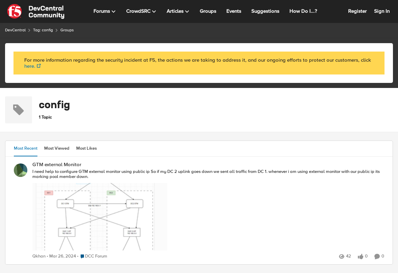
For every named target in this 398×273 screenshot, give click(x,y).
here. (29, 66)
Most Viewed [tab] (56, 148)
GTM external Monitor (56, 165)
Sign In (382, 11)
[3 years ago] (61, 256)
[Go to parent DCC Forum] (92, 256)
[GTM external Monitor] (208, 210)
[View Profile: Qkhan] (20, 170)
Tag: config (43, 30)
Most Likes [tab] (86, 148)
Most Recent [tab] (25, 148)
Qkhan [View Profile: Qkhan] (39, 256)
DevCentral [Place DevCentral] (15, 30)
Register (357, 11)
